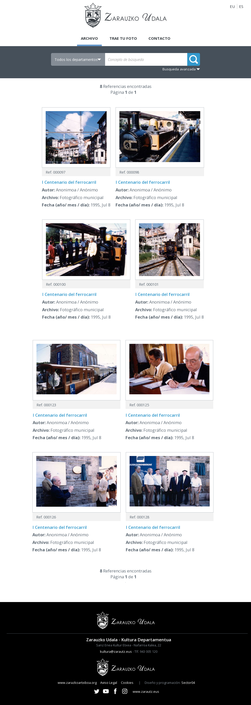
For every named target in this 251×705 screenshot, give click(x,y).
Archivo (89, 38)
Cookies (127, 682)
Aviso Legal (108, 682)
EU (232, 6)
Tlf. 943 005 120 (145, 651)
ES (241, 6)
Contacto (159, 38)
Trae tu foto (123, 38)
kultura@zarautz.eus (116, 651)
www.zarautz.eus (146, 691)
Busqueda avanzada (179, 69)
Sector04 (188, 682)
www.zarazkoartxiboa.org (77, 682)
